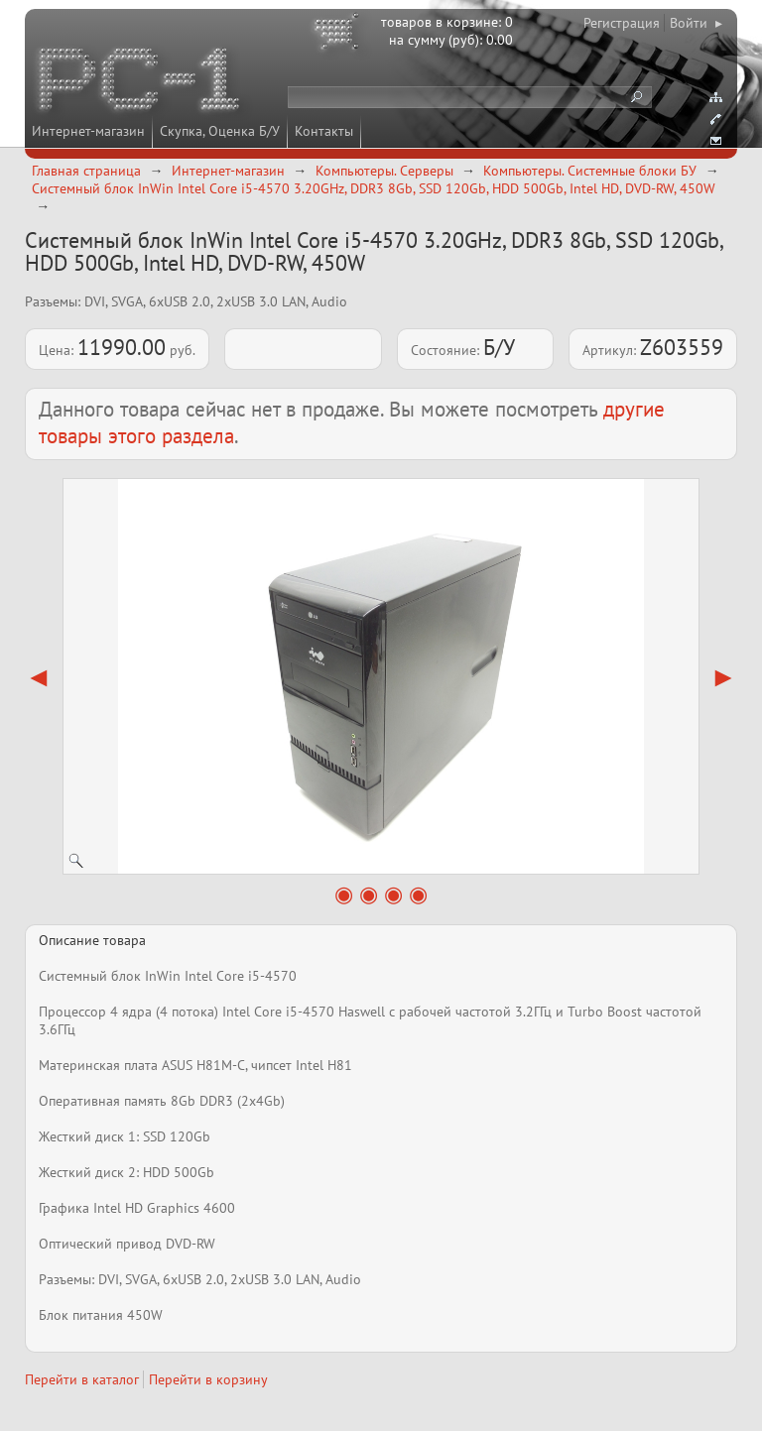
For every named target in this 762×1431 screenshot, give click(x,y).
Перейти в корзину (208, 1379)
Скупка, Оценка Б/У (220, 131)
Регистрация (621, 23)
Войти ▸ (696, 23)
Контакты (324, 131)
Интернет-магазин (88, 131)
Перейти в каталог (82, 1379)
